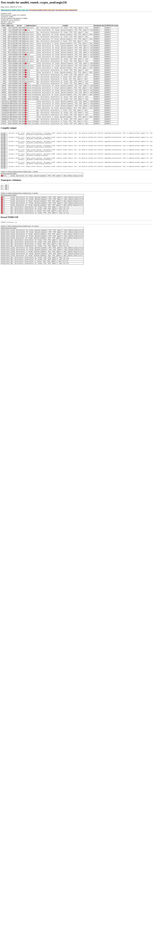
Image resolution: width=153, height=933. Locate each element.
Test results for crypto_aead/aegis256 (66, 10)
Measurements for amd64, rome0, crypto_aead (14, 10)
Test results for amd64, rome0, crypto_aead (42, 10)
